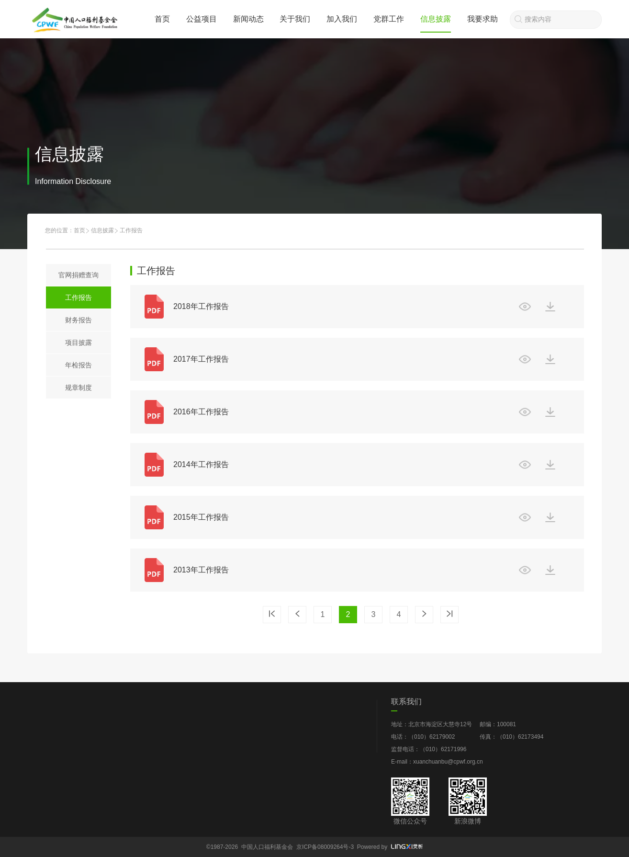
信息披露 (435, 19)
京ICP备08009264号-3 (325, 847)
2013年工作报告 (201, 570)
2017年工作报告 (201, 359)
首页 (162, 19)
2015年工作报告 (201, 517)
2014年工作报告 (201, 464)
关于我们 (295, 19)
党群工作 (388, 19)
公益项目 (201, 19)
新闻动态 (248, 19)
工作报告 (78, 297)
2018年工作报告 (201, 306)
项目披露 (78, 342)
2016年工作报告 (201, 412)
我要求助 (482, 19)
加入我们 (341, 19)
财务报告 (78, 320)
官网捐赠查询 (78, 275)
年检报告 (78, 365)
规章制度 (78, 387)
